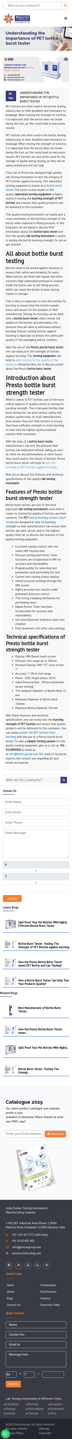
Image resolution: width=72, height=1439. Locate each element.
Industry (45, 1298)
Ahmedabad (35, 1409)
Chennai (33, 1413)
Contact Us (13, 1305)
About (10, 1291)
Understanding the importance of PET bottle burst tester (39, 97)
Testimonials (48, 1285)
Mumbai (33, 1404)
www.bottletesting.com (23, 1253)
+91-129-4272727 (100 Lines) (27, 1234)
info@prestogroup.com (23, 1247)
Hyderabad (57, 1409)
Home (10, 1285)
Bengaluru (56, 1404)
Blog (9, 1298)
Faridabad (12, 1404)
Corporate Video (50, 1305)
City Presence (48, 1291)
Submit (12, 898)
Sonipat (11, 1409)
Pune (53, 1413)
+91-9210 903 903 (20, 1241)
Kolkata (10, 1413)
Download (55, 1134)
